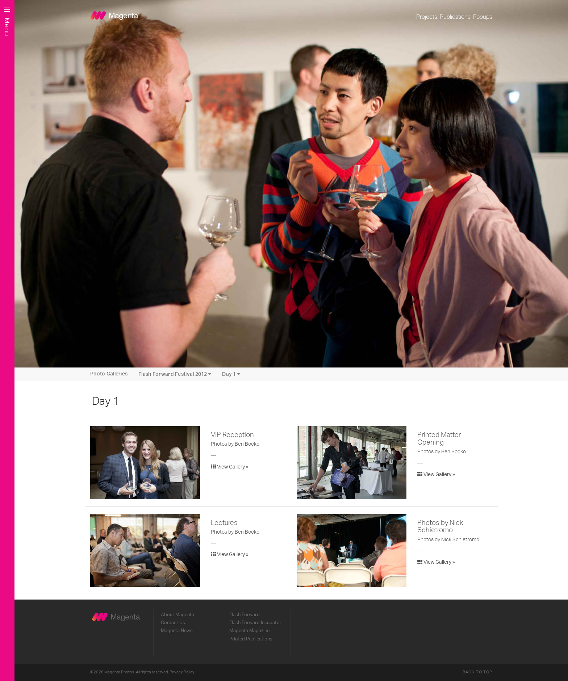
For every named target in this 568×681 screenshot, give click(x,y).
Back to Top (477, 672)
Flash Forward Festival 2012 (174, 374)
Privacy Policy (182, 672)
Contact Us (173, 622)
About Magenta (177, 614)
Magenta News (177, 630)
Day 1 (231, 374)
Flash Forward (244, 614)
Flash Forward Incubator (255, 622)
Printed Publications (250, 639)
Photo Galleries (109, 374)
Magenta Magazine (249, 630)
